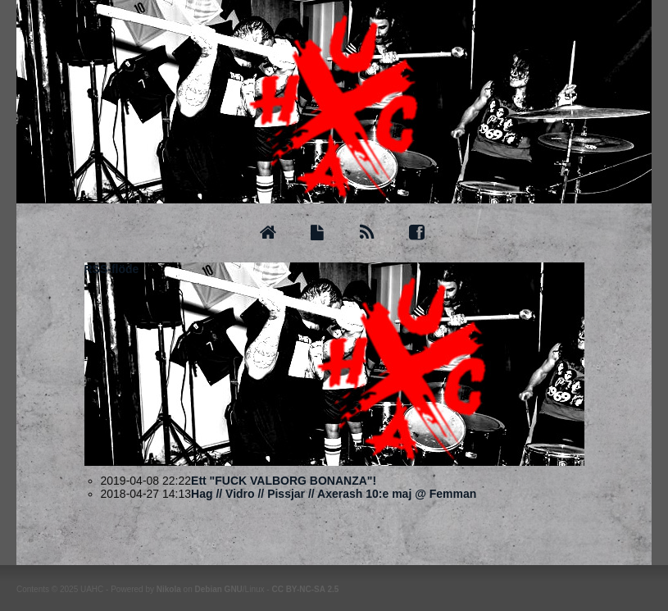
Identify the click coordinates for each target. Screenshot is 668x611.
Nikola (169, 589)
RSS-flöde (111, 269)
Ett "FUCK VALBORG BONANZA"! (283, 480)
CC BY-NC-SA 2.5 (305, 589)
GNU (234, 589)
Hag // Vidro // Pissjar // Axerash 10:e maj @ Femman (333, 493)
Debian (207, 589)
